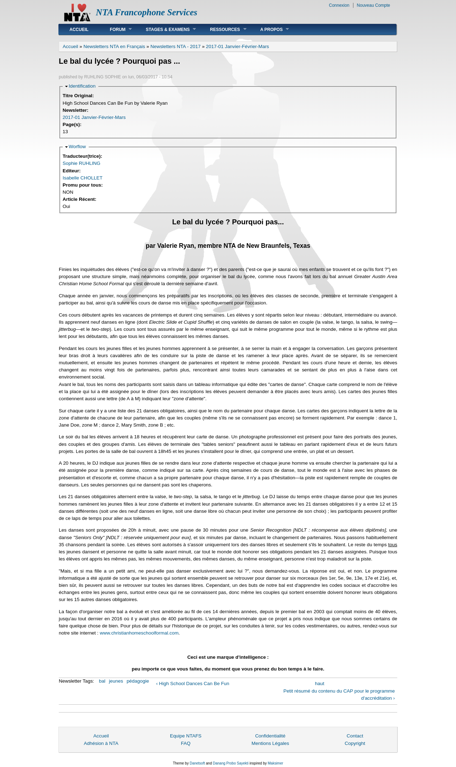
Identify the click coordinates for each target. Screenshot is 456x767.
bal (102, 681)
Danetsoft (197, 763)
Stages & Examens (165, 29)
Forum (115, 29)
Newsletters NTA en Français (114, 46)
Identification (82, 86)
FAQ (186, 743)
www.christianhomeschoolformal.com (139, 633)
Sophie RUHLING (81, 163)
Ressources (222, 29)
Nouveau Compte (373, 5)
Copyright (354, 743)
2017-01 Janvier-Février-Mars (237, 46)
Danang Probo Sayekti (230, 763)
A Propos (269, 29)
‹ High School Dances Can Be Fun (192, 683)
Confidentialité (270, 736)
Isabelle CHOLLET (83, 178)
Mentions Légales (270, 743)
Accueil (78, 29)
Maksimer (275, 763)
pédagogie (137, 681)
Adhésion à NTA (101, 743)
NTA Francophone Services (146, 12)
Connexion (339, 5)
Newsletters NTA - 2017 (175, 46)
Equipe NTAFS (186, 736)
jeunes (116, 681)
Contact (355, 736)
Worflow (77, 146)
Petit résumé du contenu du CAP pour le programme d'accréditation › (339, 694)
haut (319, 683)
